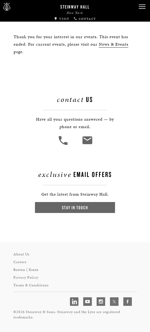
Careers (19, 261)
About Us (21, 254)
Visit (61, 19)
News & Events (113, 44)
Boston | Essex (25, 269)
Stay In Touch (75, 207)
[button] (142, 6)
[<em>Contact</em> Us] (87, 144)
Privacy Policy (25, 277)
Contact (84, 19)
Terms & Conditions (31, 285)
